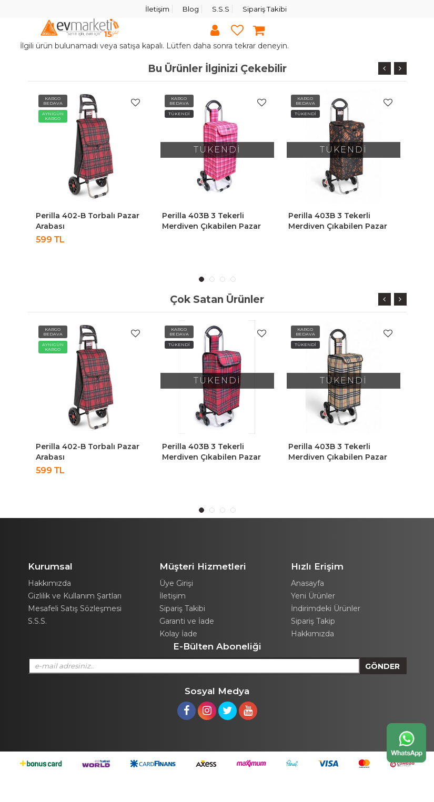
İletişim (157, 9)
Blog (191, 9)
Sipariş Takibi (265, 9)
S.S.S (220, 9)
